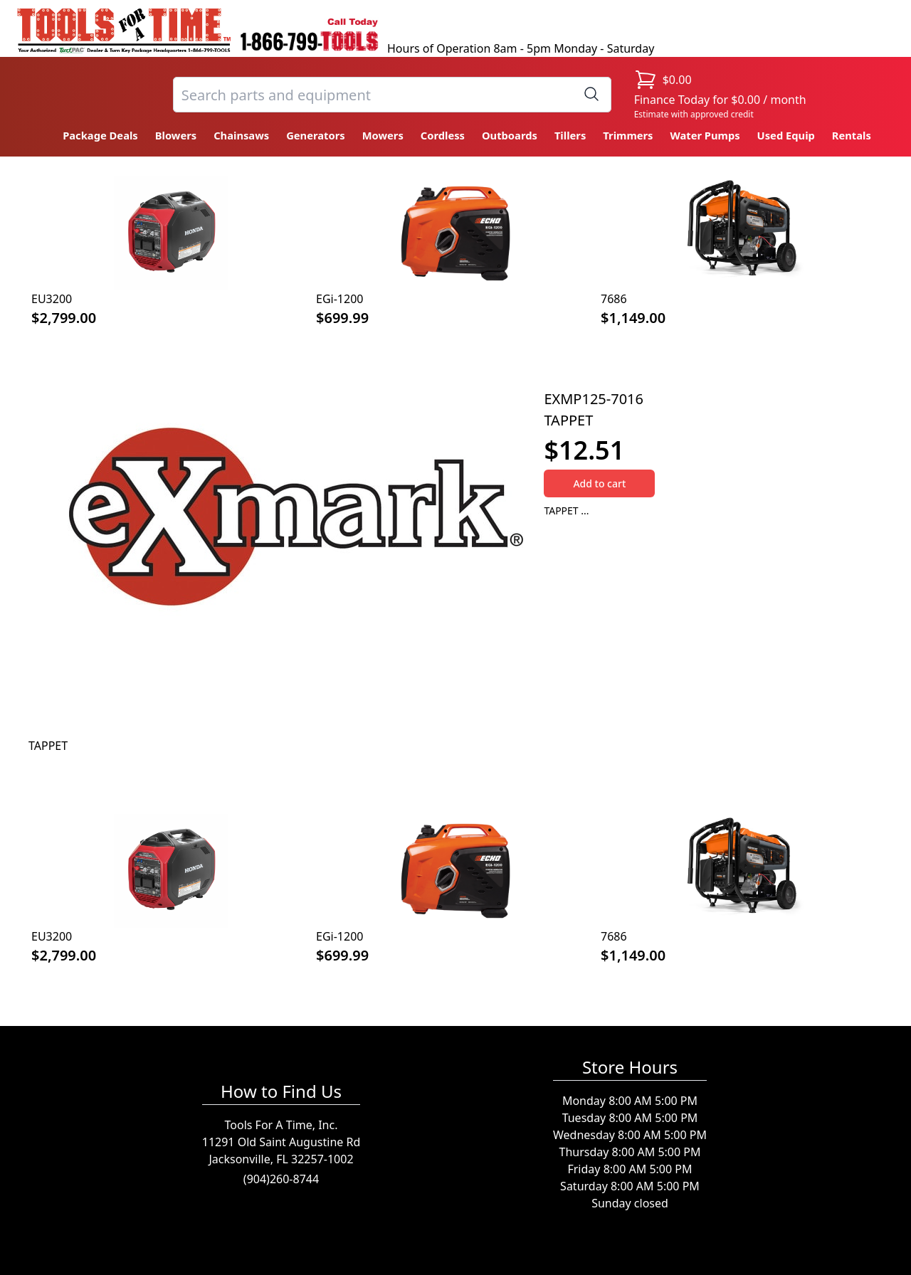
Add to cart (599, 483)
